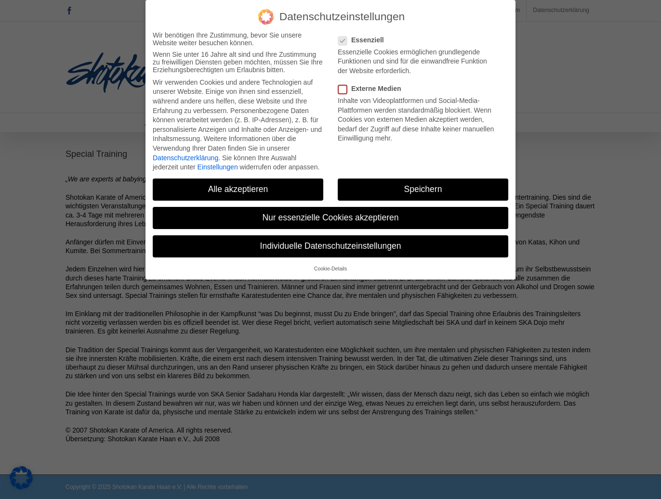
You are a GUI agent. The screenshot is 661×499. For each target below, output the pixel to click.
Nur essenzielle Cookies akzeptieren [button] (330, 214)
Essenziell (365, 36)
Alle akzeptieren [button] (238, 185)
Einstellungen (218, 163)
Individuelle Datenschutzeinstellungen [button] (330, 242)
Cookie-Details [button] (330, 265)
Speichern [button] (423, 185)
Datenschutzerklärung (185, 154)
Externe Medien (373, 85)
